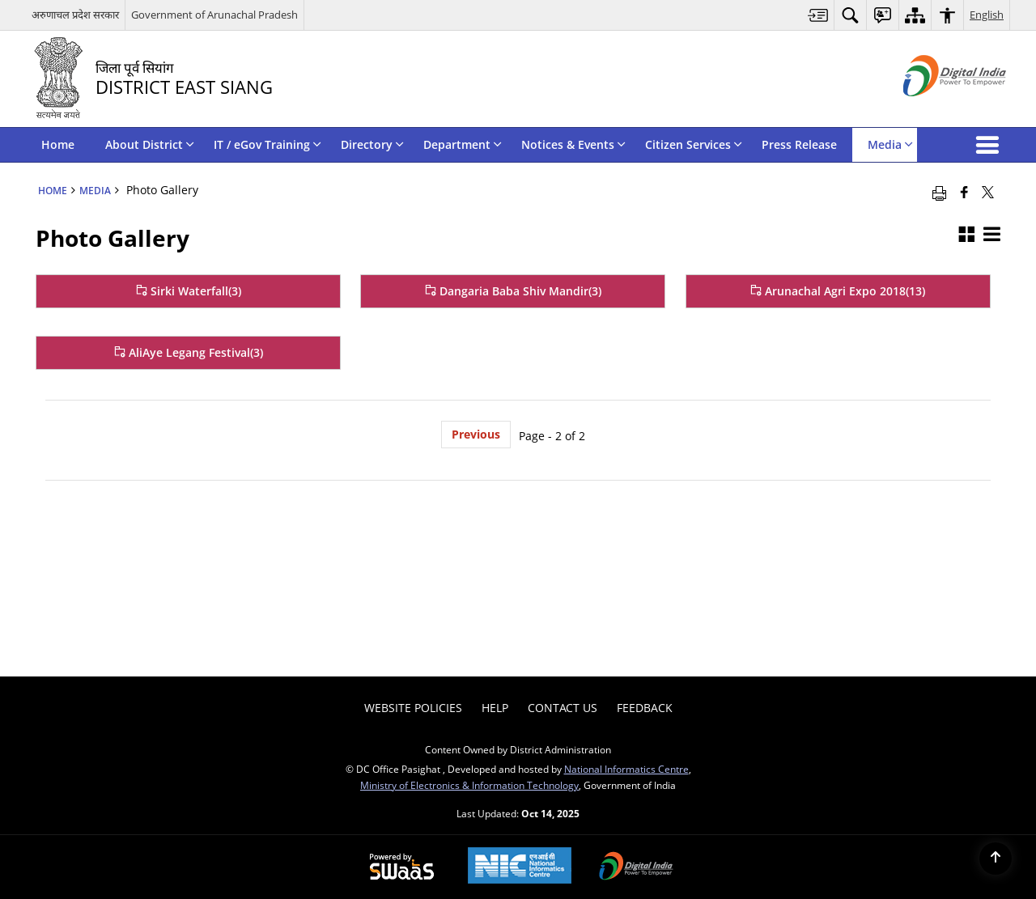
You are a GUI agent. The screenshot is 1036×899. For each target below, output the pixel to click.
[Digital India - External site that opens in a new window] (934, 109)
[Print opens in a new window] (939, 191)
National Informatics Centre (626, 768)
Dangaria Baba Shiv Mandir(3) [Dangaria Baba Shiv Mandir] (513, 291)
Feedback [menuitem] (645, 707)
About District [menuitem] (149, 144)
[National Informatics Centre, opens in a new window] (520, 867)
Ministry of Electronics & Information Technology (469, 784)
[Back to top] (995, 858)
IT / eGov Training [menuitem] (267, 144)
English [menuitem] (987, 14)
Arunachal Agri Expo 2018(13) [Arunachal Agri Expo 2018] (837, 291)
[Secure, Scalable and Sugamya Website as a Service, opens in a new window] (401, 867)
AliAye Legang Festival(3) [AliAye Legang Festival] (188, 352)
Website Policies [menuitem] (413, 707)
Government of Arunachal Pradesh (214, 14)
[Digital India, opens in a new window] (636, 867)
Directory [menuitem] (372, 144)
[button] (990, 145)
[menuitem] (818, 15)
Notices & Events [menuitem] (573, 144)
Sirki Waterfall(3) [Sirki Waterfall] (188, 291)
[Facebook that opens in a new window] (964, 191)
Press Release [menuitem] (799, 144)
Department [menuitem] (462, 144)
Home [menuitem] (57, 144)
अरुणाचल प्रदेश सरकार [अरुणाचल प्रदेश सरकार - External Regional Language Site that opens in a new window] (75, 14)
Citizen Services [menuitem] (693, 144)
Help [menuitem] (495, 707)
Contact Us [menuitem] (562, 707)
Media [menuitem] (890, 144)
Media (95, 190)
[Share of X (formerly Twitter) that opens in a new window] (988, 191)
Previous (476, 434)
